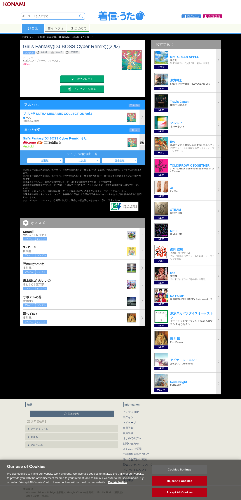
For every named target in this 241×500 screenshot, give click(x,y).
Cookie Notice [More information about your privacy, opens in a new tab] (117, 486)
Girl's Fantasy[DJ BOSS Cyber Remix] (59, 37)
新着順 (45, 160)
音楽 (33, 28)
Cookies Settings (179, 474)
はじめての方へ (132, 438)
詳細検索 (73, 413)
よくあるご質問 (132, 448)
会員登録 (128, 427)
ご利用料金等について (136, 454)
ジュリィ (33, 37)
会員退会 (128, 433)
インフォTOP (131, 412)
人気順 (82, 160)
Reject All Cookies (179, 485)
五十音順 (119, 160)
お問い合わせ (131, 443)
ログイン (128, 417)
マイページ (129, 422)
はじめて (78, 28)
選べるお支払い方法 (135, 459)
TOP (24, 37)
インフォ (55, 28)
